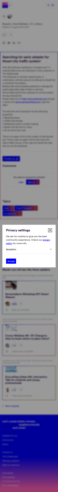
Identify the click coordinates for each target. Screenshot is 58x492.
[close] (50, 230)
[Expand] (29, 249)
